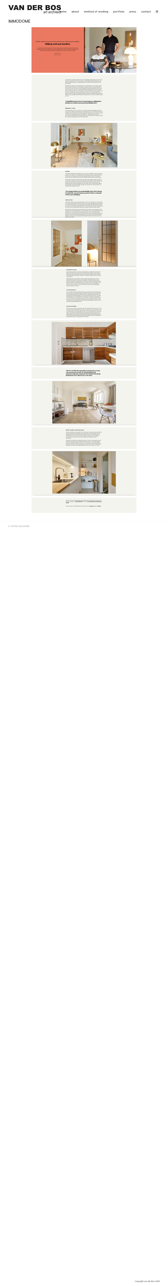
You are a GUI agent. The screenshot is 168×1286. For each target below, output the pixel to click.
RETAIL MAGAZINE (19, 526)
